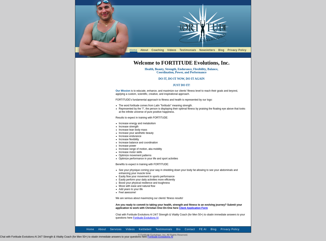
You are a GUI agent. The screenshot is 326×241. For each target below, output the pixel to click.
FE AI (202, 229)
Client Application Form (193, 207)
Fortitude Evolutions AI (146, 217)
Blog (221, 50)
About (144, 50)
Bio (178, 229)
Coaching (158, 50)
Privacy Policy (237, 50)
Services (116, 229)
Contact (190, 229)
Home (133, 50)
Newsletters (207, 50)
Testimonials (187, 50)
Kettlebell (145, 229)
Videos (171, 50)
